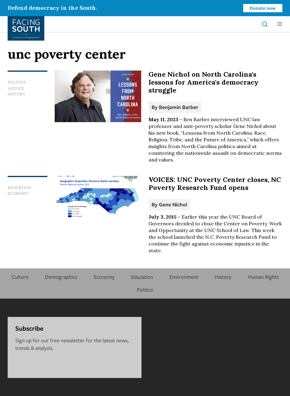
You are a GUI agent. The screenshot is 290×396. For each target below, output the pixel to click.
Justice (16, 88)
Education (19, 187)
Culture (20, 276)
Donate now (263, 8)
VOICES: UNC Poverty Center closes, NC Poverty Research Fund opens (215, 183)
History (16, 94)
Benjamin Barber (178, 107)
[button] (280, 24)
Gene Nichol (173, 204)
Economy (18, 193)
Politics (17, 82)
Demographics (61, 276)
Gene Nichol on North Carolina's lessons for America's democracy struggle (204, 82)
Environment (184, 276)
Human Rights (263, 276)
